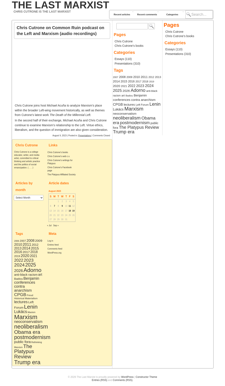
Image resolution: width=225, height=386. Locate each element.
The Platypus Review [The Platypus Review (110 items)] (24, 351)
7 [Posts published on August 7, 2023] (54, 206)
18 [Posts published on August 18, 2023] (70, 211)
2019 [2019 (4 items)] (17, 256)
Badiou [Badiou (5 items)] (18, 278)
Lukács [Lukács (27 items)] (20, 311)
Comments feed (54, 249)
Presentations (84, 135)
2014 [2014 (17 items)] (26, 248)
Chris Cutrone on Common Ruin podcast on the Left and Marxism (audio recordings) (60, 30)
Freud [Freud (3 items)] (30, 295)
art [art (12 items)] (40, 274)
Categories (172, 14)
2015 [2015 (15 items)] (35, 248)
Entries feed (53, 245)
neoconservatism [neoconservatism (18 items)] (28, 322)
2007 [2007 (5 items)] (23, 240)
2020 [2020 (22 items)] (25, 255)
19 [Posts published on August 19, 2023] (73, 211)
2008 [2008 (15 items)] (30, 241)
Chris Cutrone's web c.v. (58, 156)
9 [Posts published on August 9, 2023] (62, 206)
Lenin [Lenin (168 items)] (31, 307)
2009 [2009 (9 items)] (38, 240)
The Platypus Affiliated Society (61, 174)
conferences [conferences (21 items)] (24, 282)
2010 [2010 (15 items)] (18, 245)
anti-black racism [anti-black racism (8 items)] (26, 274)
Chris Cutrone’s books (129, 45)
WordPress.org (54, 253)
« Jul (49, 225)
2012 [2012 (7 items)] (35, 244)
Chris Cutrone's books (57, 152)
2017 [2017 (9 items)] (26, 252)
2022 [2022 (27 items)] (18, 260)
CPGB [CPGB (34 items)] (20, 294)
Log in (50, 241)
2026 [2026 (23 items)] (18, 270)
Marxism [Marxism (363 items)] (26, 316)
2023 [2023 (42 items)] (29, 260)
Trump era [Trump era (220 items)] (27, 362)
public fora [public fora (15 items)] (22, 342)
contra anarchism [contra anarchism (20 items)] (23, 288)
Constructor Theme (146, 377)
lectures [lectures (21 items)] (21, 302)
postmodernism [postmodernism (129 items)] (32, 337)
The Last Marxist (60, 5)
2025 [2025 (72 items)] (30, 265)
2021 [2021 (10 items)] (33, 256)
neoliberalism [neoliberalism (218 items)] (31, 326)
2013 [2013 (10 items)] (18, 248)
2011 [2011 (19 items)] (27, 244)
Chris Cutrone (124, 41)
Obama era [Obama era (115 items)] (27, 332)
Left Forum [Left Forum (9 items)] (142, 104)
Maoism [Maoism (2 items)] (31, 312)
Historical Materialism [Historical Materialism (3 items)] (26, 298)
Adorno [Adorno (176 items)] (32, 270)
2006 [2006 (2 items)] (16, 241)
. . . (30, 167)
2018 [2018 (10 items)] (34, 252)
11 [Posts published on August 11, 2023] (70, 206)
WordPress (127, 377)
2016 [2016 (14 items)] (18, 252)
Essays (119, 59)
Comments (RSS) (123, 380)
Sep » (56, 225)
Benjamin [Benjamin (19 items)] (31, 278)
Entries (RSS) (99, 380)
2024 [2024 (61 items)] (19, 265)
